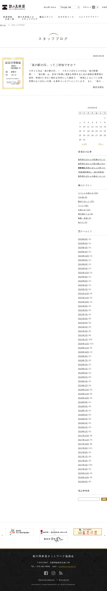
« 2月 (84, 144)
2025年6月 (83, 243)
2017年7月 (83, 457)
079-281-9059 (43, 566)
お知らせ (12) (84, 210)
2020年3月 (83, 365)
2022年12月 (83, 273)
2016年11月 (83, 473)
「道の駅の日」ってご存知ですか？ (52, 64)
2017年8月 (83, 452)
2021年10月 (83, 302)
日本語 (104, 7)
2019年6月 (83, 373)
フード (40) (83, 206)
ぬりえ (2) (82, 222)
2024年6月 (83, 264)
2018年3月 (83, 427)
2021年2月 (83, 335)
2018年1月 (83, 431)
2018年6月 (83, 415)
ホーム (3, 25)
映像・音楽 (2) (84, 218)
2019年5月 (83, 377)
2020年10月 (83, 352)
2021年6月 (83, 319)
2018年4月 (83, 423)
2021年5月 (83, 323)
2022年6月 (83, 281)
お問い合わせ (50, 7)
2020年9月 (83, 356)
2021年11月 (83, 298)
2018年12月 (83, 390)
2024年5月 (83, 268)
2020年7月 (83, 360)
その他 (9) (82, 197)
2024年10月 (83, 256)
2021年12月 (83, 294)
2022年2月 (83, 289)
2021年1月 (83, 340)
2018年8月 (83, 406)
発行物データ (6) (85, 214)
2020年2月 (83, 369)
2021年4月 (83, 327)
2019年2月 (83, 385)
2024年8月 (83, 260)
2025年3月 (83, 252)
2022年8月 (83, 277)
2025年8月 (83, 239)
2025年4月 (83, 248)
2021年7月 (83, 314)
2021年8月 (83, 310)
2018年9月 (83, 402)
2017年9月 (83, 448)
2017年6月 (83, 461)
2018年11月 (83, 394)
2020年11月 (83, 348)
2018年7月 (83, 411)
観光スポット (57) (86, 201)
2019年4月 (83, 381)
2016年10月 (83, 477)
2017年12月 (83, 436)
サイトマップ (64, 579)
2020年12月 (83, 344)
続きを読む (98, 87)
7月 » (100, 144)
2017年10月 (83, 444)
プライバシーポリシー (46, 579)
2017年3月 (83, 465)
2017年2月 (83, 469)
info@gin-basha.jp (67, 566)
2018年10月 (83, 398)
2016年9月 (83, 482)
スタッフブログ (18, 25)
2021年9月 (83, 306)
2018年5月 (83, 419)
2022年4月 (83, 285)
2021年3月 (83, 331)
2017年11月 (83, 440)
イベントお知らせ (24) (88, 193)
